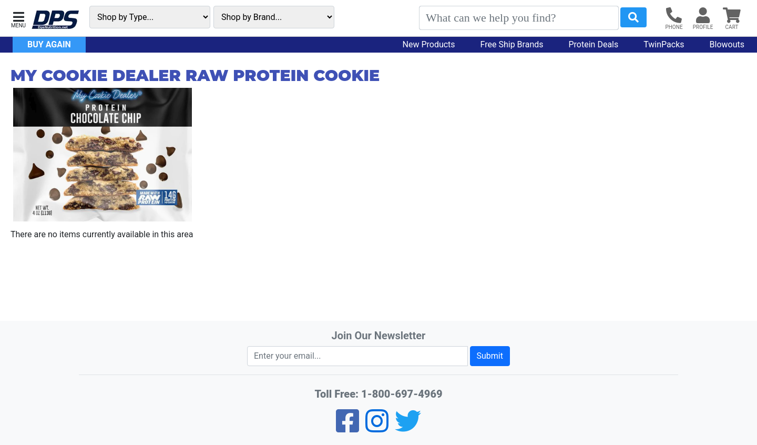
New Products (429, 44)
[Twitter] (408, 428)
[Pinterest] (377, 428)
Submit (490, 356)
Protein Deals (594, 44)
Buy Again (49, 44)
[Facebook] (347, 428)
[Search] (519, 18)
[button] (18, 18)
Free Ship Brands (512, 44)
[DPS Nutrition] (55, 20)
